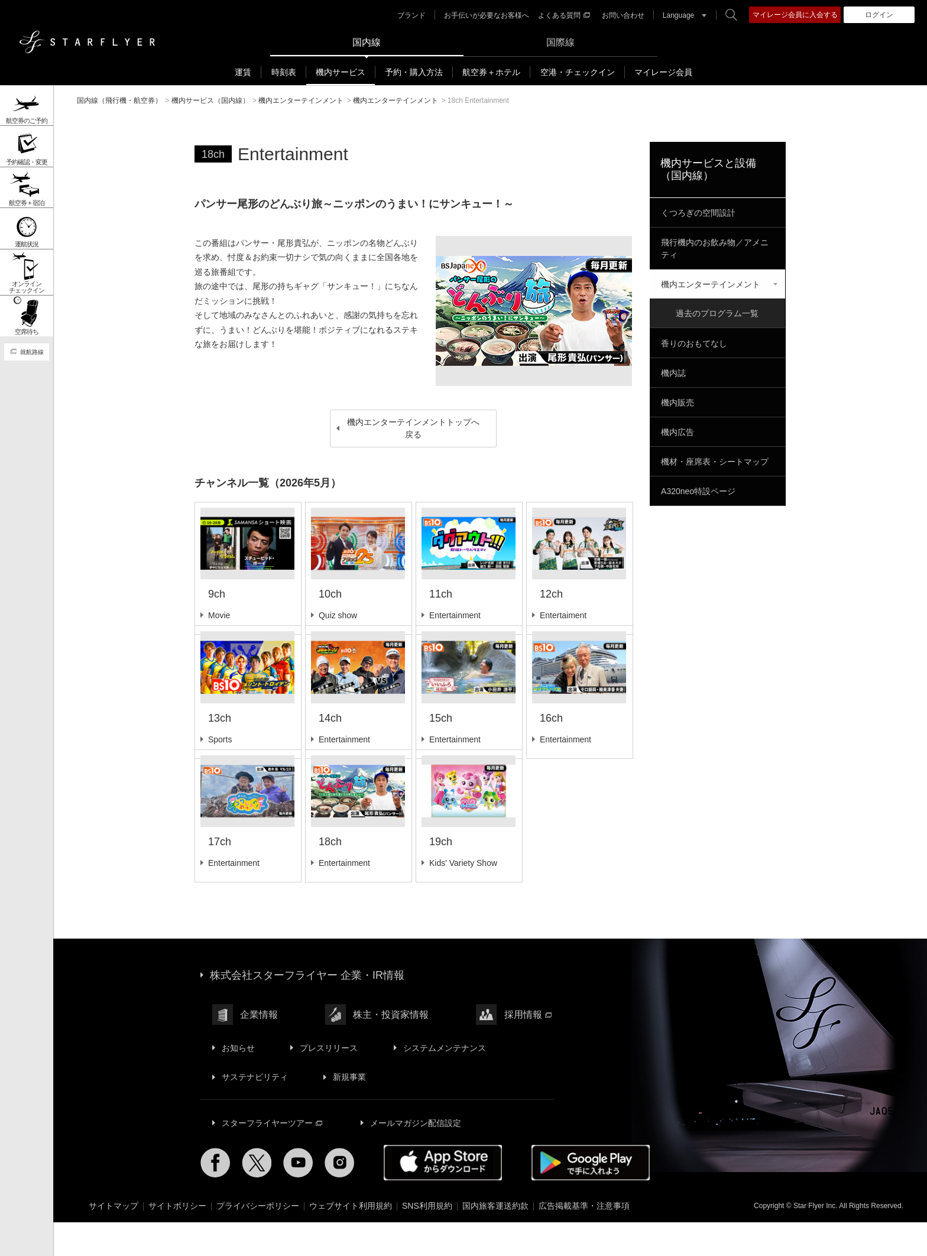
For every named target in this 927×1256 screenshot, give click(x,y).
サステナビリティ (255, 1109)
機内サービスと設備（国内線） (708, 169)
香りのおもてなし (694, 342)
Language (678, 15)
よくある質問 (564, 15)
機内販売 (677, 401)
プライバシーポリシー (257, 1238)
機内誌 (673, 372)
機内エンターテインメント (710, 283)
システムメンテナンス (444, 1080)
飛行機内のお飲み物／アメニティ (715, 248)
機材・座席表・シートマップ (715, 460)
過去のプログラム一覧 (717, 312)
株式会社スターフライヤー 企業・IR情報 (307, 1008)
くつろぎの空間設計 (698, 212)
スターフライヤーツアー (272, 1155)
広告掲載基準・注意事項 (584, 1238)
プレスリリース (329, 1080)
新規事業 (349, 1109)
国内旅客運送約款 (495, 1238)
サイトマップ (113, 1238)
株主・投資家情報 (391, 1048)
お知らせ (238, 1080)
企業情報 (259, 1048)
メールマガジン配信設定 (415, 1155)
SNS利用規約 (427, 1238)
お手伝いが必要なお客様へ (486, 15)
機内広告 (677, 431)
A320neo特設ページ (698, 490)
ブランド (411, 15)
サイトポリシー (177, 1238)
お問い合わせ (623, 15)
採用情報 (527, 1048)
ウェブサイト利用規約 (350, 1238)
